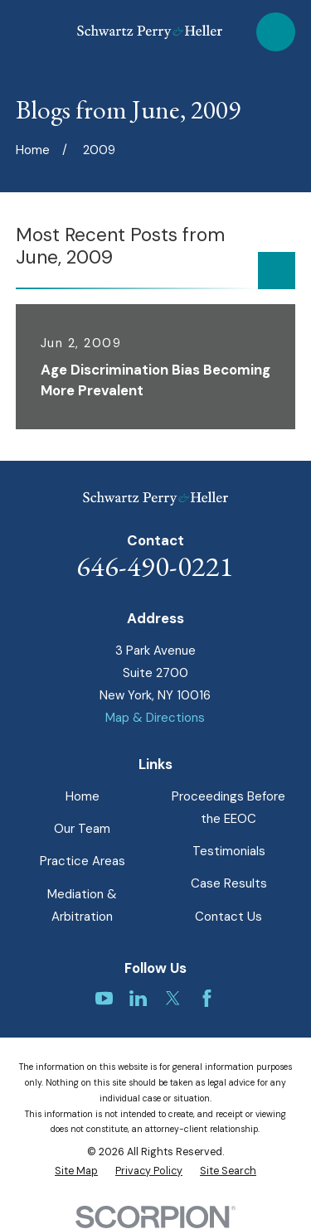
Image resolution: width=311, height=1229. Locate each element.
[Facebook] (207, 998)
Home (83, 796)
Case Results (229, 883)
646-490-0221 (155, 565)
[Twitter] (173, 998)
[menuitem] (76, 1171)
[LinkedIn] (138, 998)
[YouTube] (104, 998)
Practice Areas (82, 861)
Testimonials (228, 851)
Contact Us (228, 916)
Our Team (82, 828)
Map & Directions (155, 717)
